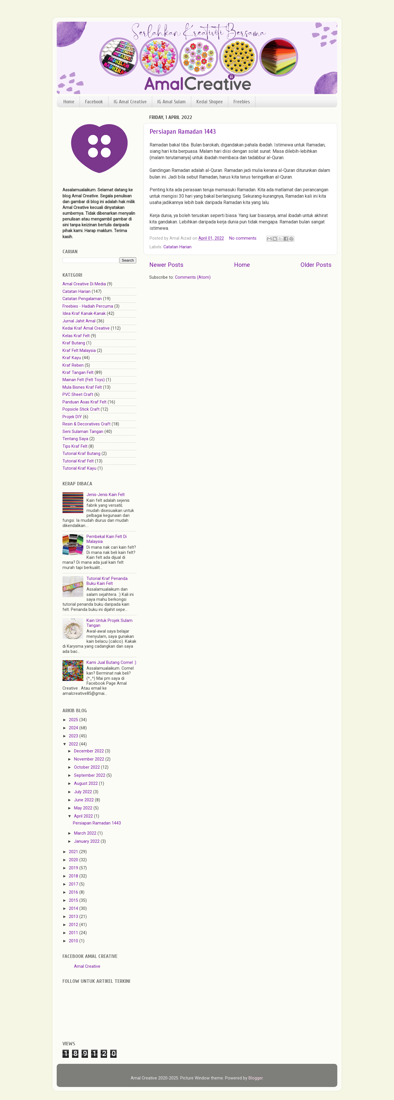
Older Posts (316, 264)
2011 (74, 932)
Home (68, 102)
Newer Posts (166, 264)
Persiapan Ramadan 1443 (183, 131)
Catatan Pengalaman (82, 298)
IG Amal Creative (130, 102)
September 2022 (90, 775)
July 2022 (83, 791)
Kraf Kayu (71, 357)
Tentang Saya (75, 438)
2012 (74, 924)
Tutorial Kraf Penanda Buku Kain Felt (107, 581)
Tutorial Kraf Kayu (79, 468)
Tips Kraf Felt (74, 446)
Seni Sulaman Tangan (82, 431)
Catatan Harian (177, 247)
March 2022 (85, 833)
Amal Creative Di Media (84, 284)
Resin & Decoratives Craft (86, 424)
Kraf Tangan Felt (77, 372)
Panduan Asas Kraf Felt (84, 402)
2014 (74, 908)
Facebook (94, 102)
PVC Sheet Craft (77, 394)
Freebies (241, 102)
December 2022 (89, 751)
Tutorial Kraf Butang (81, 453)
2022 (74, 744)
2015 (74, 900)
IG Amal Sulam (171, 102)
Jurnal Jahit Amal (78, 321)
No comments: (243, 238)
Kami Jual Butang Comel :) (111, 662)
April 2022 (84, 816)
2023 (74, 736)
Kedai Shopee (209, 102)
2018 (74, 876)
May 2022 (83, 808)
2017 (74, 884)
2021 (74, 851)
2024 (74, 728)
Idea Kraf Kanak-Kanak (84, 313)
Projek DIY (72, 416)
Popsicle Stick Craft (81, 409)
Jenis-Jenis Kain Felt (105, 494)
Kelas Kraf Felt (76, 335)
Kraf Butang (73, 343)
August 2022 (86, 783)
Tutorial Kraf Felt (78, 461)
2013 (74, 916)
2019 (74, 868)
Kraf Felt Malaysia (79, 350)
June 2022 (84, 800)
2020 (74, 859)
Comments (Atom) (193, 277)
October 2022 (87, 767)
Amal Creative (87, 966)
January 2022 (87, 841)
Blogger (255, 1078)
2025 (74, 719)
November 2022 (89, 759)
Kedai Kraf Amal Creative (86, 328)
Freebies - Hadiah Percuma (87, 306)
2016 (74, 892)
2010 (74, 941)
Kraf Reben (73, 365)
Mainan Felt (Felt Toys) (83, 379)
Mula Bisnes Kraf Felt (82, 387)
